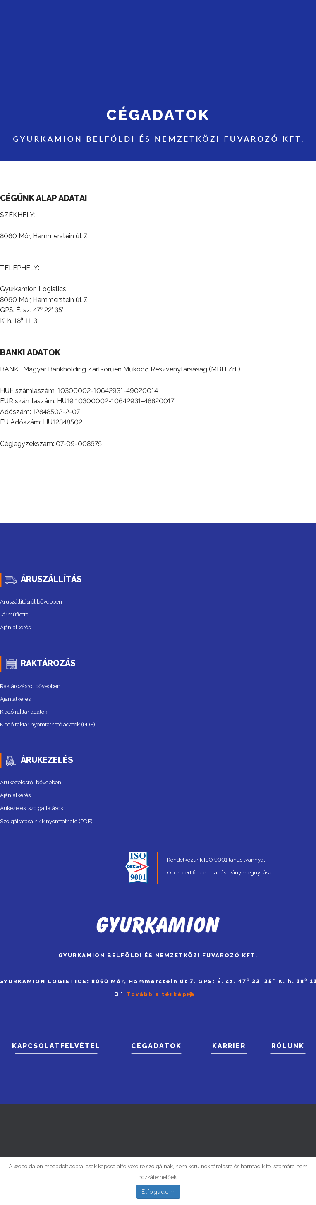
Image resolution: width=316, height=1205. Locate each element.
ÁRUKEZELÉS (47, 760)
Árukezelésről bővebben (30, 782)
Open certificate (186, 872)
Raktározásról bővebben (30, 686)
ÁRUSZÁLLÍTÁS (51, 579)
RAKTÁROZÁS (48, 663)
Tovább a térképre (161, 994)
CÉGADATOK (156, 1046)
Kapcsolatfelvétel (56, 1046)
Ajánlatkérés (15, 627)
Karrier (229, 1046)
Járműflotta (14, 614)
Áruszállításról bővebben (31, 601)
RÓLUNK (287, 1046)
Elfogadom (158, 1191)
